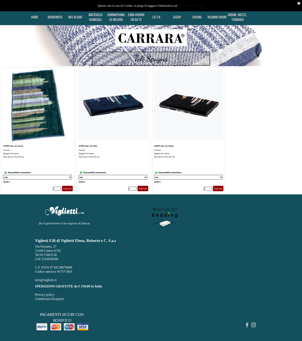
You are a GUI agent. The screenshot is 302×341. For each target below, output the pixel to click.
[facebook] (247, 325)
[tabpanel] (151, 38)
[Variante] (37, 177)
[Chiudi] (299, 3)
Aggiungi (67, 188)
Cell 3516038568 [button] (46, 259)
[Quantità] (57, 188)
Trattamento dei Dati (191, 5)
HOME (34, 17)
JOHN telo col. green (13, 146)
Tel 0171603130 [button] (46, 255)
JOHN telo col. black (164, 146)
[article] (38, 130)
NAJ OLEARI (75, 17)
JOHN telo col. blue (88, 146)
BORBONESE (55, 17)
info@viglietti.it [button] (46, 280)
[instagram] (253, 325)
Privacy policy (45, 294)
